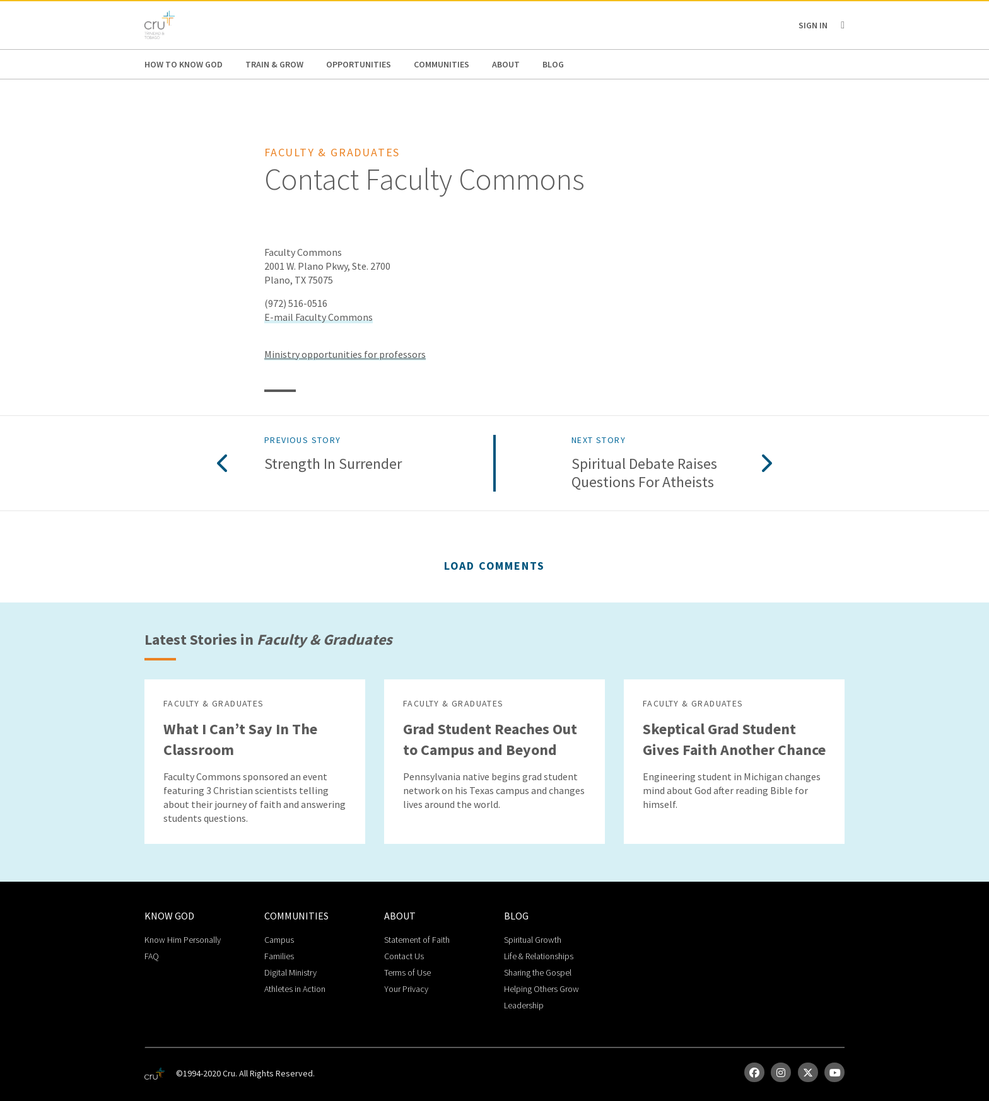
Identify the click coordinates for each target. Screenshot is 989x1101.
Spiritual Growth (532, 939)
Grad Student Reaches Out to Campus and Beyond (490, 739)
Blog (553, 64)
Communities (441, 64)
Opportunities (358, 64)
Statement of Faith (417, 939)
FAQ (151, 956)
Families (279, 956)
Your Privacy (406, 988)
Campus (279, 939)
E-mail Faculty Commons (318, 317)
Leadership (524, 1005)
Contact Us (404, 956)
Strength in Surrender (333, 464)
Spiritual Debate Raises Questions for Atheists (644, 473)
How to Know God (183, 64)
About (506, 64)
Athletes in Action (294, 988)
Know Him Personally (182, 939)
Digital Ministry (290, 972)
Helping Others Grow (541, 988)
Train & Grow (274, 64)
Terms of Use (407, 972)
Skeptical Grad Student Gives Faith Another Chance (734, 739)
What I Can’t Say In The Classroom (240, 739)
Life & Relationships (538, 956)
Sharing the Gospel (537, 972)
